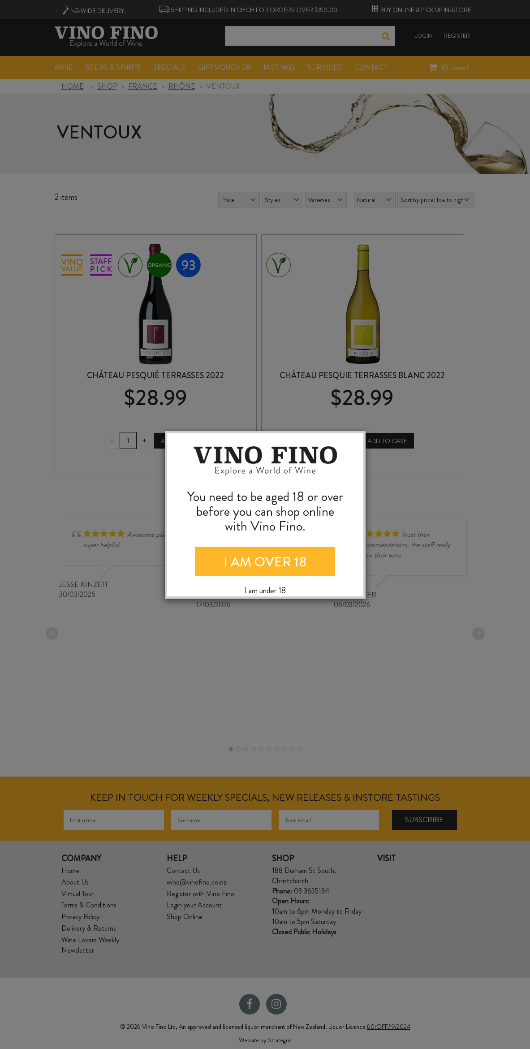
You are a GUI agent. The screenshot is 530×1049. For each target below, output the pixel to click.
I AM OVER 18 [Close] (265, 562)
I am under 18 (265, 590)
